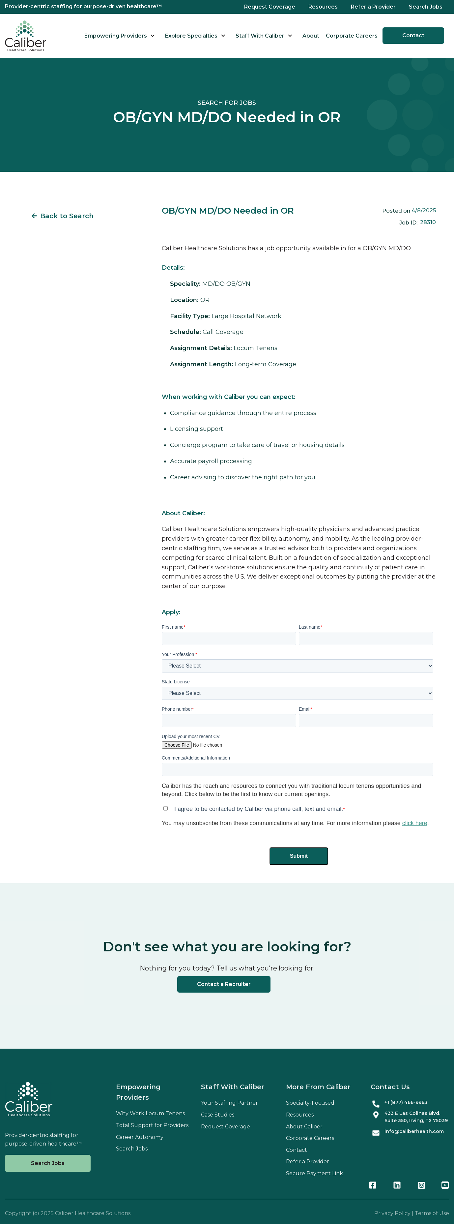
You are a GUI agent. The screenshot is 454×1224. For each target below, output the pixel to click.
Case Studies (217, 1115)
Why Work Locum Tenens (150, 1113)
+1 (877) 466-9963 (405, 1102)
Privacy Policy (392, 1213)
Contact (413, 35)
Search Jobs (425, 7)
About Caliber (304, 1126)
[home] (25, 35)
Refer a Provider (373, 7)
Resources (323, 7)
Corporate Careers (352, 36)
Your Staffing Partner (229, 1103)
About (310, 36)
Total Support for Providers (152, 1125)
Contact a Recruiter (224, 984)
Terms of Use (432, 1213)
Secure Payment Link (314, 1173)
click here (414, 823)
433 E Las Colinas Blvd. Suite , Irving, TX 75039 (416, 1116)
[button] (119, 36)
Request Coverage (269, 7)
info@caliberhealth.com (414, 1131)
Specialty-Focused (310, 1103)
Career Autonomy (139, 1137)
